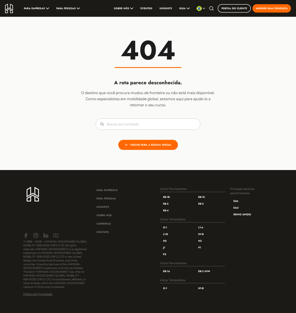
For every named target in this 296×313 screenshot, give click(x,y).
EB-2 (166, 204)
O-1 (165, 227)
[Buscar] (211, 8)
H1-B (201, 234)
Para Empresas (36, 8)
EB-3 (200, 204)
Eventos (146, 8)
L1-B (165, 234)
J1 (164, 247)
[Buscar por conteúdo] (151, 124)
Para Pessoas (68, 8)
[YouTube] (55, 235)
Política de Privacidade (37, 294)
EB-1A (166, 271)
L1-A (200, 227)
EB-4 (166, 210)
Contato (103, 232)
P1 (199, 247)
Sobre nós (123, 8)
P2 (164, 254)
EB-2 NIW (204, 271)
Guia (184, 8)
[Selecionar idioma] (201, 8)
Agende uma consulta (272, 8)
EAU (235, 208)
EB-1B (166, 197)
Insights (166, 8)
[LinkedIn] (45, 235)
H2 (165, 241)
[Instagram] (35, 235)
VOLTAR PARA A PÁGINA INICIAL (148, 145)
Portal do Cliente (234, 8)
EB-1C (201, 197)
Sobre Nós (104, 215)
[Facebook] (25, 235)
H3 (200, 241)
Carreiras (104, 224)
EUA (235, 201)
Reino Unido (242, 214)
